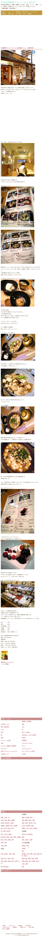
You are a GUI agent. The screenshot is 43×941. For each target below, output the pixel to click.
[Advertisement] (21, 31)
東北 (23, 851)
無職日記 (4, 13)
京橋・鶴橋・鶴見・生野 (28, 820)
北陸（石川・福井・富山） (8, 858)
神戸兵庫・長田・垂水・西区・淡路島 (11, 837)
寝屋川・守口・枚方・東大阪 (29, 828)
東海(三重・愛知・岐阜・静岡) (30, 858)
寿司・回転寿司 (5, 726)
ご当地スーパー (5, 754)
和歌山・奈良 (25, 845)
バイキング (4, 748)
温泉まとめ (11, 13)
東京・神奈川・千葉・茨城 (8, 853)
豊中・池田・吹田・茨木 (7, 828)
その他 (23, 754)
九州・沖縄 (25, 863)
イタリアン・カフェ (27, 743)
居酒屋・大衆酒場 (26, 721)
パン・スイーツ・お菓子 (28, 751)
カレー (23, 745)
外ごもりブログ (34, 11)
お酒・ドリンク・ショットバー (9, 751)
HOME (3, 11)
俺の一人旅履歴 (27, 13)
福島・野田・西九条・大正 (29, 823)
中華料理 (24, 740)
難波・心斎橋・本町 (27, 817)
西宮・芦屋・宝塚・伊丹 (7, 839)
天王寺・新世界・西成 (28, 825)
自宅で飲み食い (5, 866)
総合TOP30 (25, 11)
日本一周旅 (18, 13)
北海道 (23, 848)
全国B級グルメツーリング (7, 662)
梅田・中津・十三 (5, 817)
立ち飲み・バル (5, 724)
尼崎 (23, 837)
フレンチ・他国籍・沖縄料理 (8, 745)
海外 (23, 866)
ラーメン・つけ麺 (5, 740)
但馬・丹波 (4, 842)
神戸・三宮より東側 (6, 834)
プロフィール (10, 11)
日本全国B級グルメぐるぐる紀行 (18, 2)
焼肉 (2, 737)
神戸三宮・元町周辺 (27, 834)
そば (23, 726)
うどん (2, 729)
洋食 (2, 743)
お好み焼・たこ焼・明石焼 (29, 735)
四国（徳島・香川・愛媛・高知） (30, 861)
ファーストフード (26, 748)
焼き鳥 (23, 737)
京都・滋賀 (4, 845)
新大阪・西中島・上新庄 (7, 823)
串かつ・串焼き (26, 732)
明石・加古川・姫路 (27, 839)
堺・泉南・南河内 (5, 831)
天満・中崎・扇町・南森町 (8, 820)
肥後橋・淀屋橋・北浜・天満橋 (9, 825)
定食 (2, 732)
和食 (23, 724)
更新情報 (18, 11)
